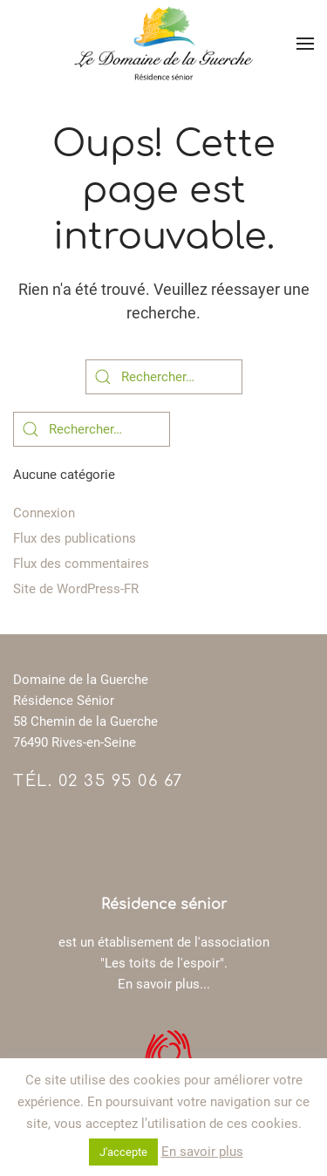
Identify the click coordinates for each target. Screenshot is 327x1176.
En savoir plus (202, 1151)
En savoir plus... (164, 984)
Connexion (44, 513)
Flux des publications (74, 538)
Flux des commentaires (81, 563)
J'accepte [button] (123, 1152)
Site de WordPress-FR (76, 589)
